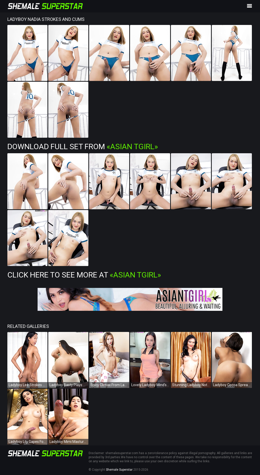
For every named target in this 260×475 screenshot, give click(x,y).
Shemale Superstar (119, 469)
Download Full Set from (82, 146)
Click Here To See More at (84, 274)
